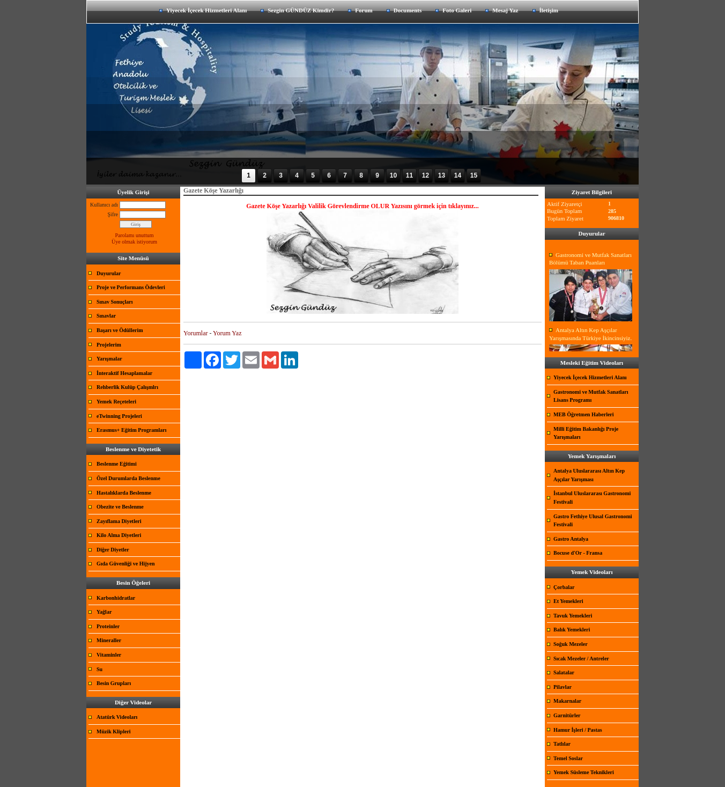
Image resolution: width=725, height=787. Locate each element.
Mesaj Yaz (505, 10)
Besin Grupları (114, 683)
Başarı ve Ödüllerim (120, 330)
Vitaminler (109, 655)
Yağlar (104, 612)
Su (99, 669)
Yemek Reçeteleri (116, 401)
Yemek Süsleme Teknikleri (583, 772)
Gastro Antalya (570, 539)
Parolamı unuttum (134, 235)
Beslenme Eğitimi (117, 464)
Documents (408, 10)
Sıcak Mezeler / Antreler (581, 658)
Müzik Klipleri (114, 731)
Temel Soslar (568, 758)
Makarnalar (567, 701)
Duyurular (109, 273)
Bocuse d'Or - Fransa (577, 553)
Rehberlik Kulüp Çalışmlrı (127, 387)
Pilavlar (562, 687)
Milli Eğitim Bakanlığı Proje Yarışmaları (585, 433)
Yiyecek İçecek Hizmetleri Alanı (206, 10)
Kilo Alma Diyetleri (119, 535)
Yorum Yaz (227, 333)
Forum (363, 10)
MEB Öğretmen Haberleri (583, 414)
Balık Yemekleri (571, 629)
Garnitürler (567, 715)
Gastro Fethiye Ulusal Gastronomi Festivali (592, 520)
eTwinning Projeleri (119, 416)
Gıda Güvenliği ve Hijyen (126, 564)
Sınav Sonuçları (115, 302)
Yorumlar (195, 333)
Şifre (113, 214)
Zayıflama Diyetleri (119, 521)
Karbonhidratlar (116, 598)
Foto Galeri (456, 10)
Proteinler (108, 626)
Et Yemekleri (568, 601)
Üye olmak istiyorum (134, 242)
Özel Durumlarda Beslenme (128, 478)
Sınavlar (106, 316)
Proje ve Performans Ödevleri (131, 287)
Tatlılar (562, 744)
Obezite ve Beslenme (120, 507)
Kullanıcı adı (104, 205)
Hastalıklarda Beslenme (124, 493)
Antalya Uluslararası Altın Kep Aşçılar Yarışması (589, 475)
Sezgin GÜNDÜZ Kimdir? (301, 10)
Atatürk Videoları (117, 717)
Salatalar (563, 672)
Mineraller (109, 640)
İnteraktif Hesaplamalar (124, 373)
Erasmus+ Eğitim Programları (132, 430)
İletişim (548, 10)
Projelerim (109, 345)
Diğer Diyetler (113, 550)
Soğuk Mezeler (570, 644)
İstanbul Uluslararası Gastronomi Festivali (592, 497)
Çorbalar (563, 587)
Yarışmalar (109, 359)
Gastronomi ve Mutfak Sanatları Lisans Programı (590, 396)
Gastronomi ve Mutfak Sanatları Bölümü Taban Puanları (590, 259)
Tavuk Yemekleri (572, 616)
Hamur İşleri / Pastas (577, 730)
